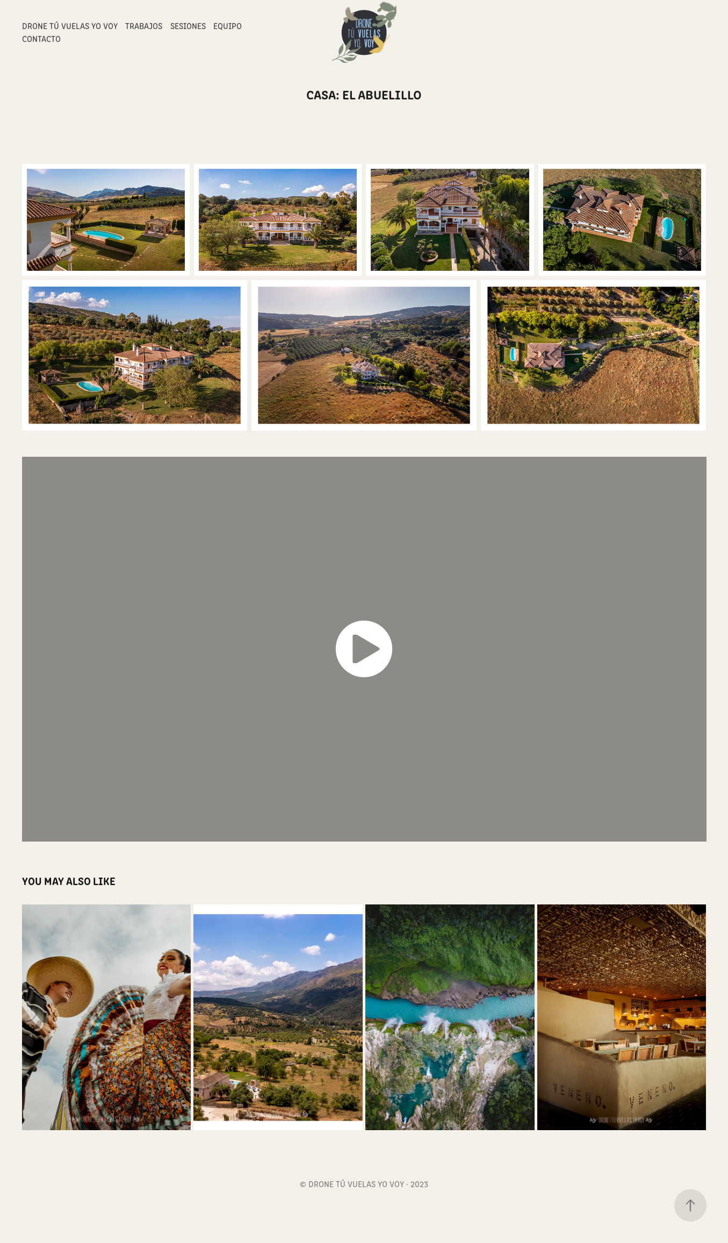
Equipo (227, 25)
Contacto (41, 38)
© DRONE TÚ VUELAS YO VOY (352, 1183)
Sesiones (188, 25)
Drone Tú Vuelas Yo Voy (70, 25)
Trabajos (143, 25)
